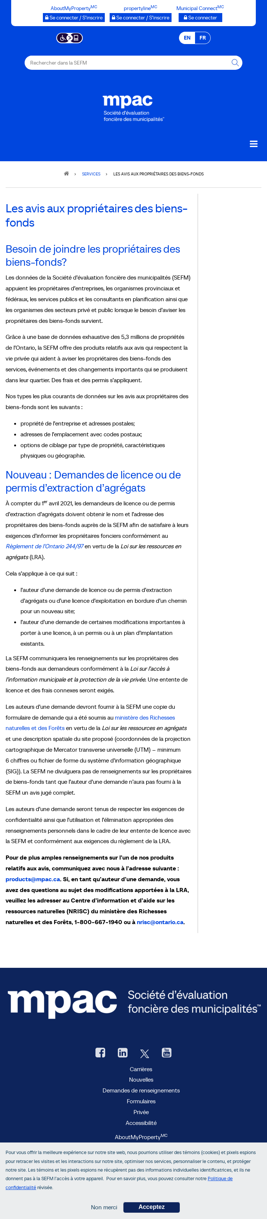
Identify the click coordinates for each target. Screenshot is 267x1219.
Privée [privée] (141, 1112)
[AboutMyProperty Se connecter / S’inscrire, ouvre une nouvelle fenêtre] (74, 17)
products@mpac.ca (33, 879)
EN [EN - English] (187, 37)
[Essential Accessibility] (69, 37)
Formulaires (141, 1101)
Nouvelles (141, 1079)
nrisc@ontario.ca (160, 922)
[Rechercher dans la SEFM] (235, 62)
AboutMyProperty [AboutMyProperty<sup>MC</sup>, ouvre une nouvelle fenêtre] (141, 1137)
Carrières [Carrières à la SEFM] (141, 1069)
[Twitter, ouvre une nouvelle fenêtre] (144, 1053)
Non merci (104, 1208)
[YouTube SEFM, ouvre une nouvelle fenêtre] (167, 1053)
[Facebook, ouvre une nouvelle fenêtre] (100, 1053)
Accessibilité (141, 1122)
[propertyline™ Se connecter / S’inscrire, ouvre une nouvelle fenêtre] (141, 17)
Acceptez (151, 1208)
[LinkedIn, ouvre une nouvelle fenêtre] (123, 1053)
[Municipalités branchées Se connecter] (200, 17)
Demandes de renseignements (141, 1090)
